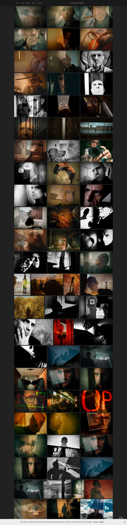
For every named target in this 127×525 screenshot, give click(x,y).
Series (22, 3)
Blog (33, 3)
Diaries (28, 3)
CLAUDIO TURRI (76, 3)
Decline (101, 522)
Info (17, 3)
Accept (95, 522)
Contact (39, 3)
